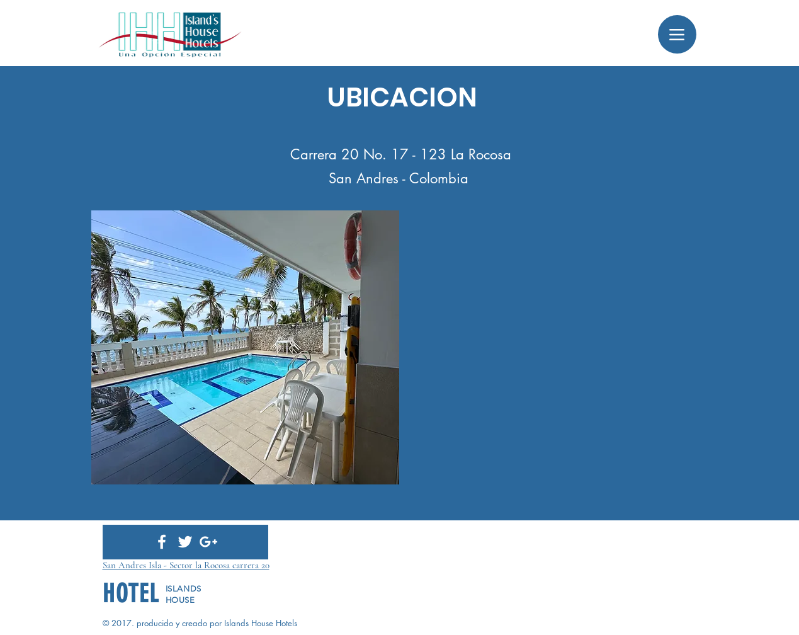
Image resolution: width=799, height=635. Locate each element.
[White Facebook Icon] (161, 541)
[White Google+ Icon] (208, 541)
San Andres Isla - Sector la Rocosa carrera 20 (186, 565)
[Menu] (677, 34)
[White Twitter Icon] (185, 541)
